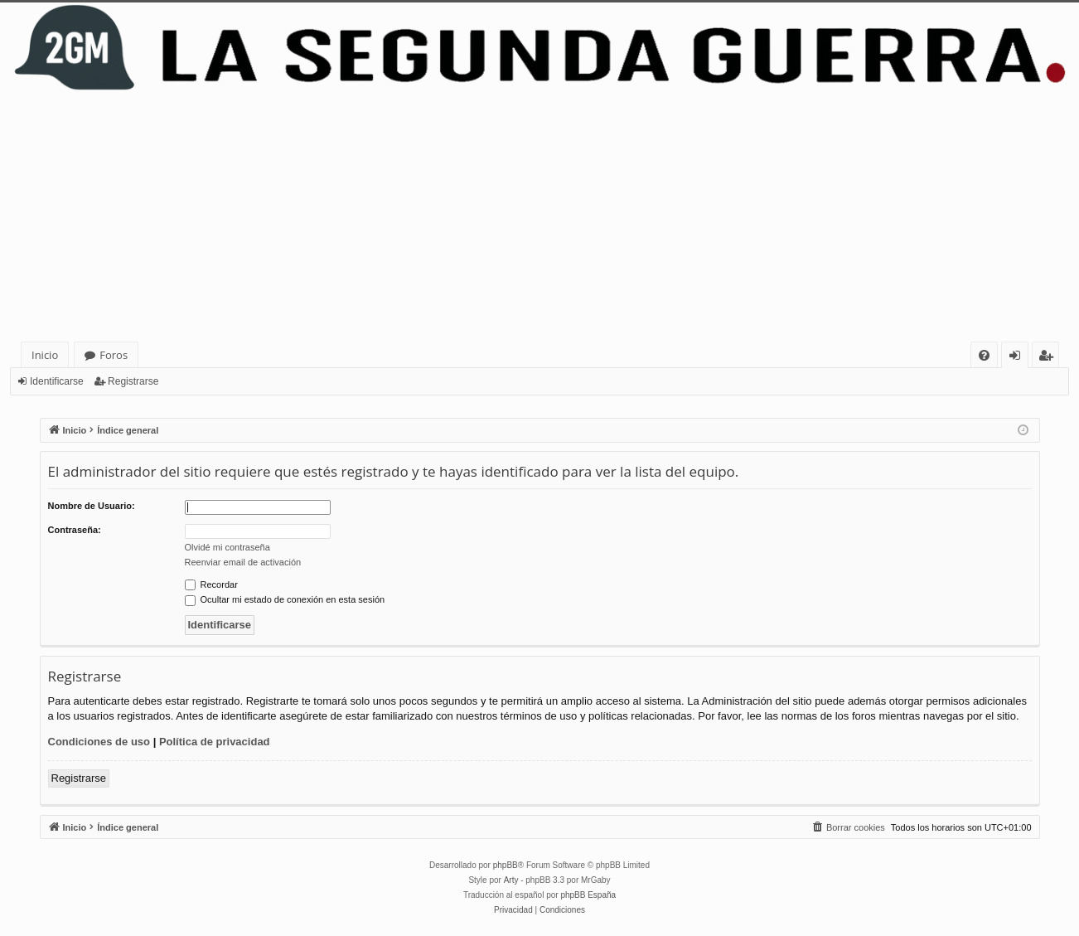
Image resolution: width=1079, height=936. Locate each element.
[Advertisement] (539, 217)
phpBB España (588, 895)
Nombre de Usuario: (91, 506)
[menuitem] (984, 355)
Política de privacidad (214, 741)
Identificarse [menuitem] (1019, 357)
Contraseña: (74, 530)
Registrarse (133, 381)
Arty (511, 880)
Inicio (44, 354)
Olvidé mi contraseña (227, 547)
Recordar (211, 584)
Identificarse (57, 381)
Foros (113, 354)
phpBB (505, 865)
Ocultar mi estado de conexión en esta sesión (285, 599)
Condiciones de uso (99, 741)
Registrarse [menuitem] (1049, 357)
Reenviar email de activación (243, 562)
